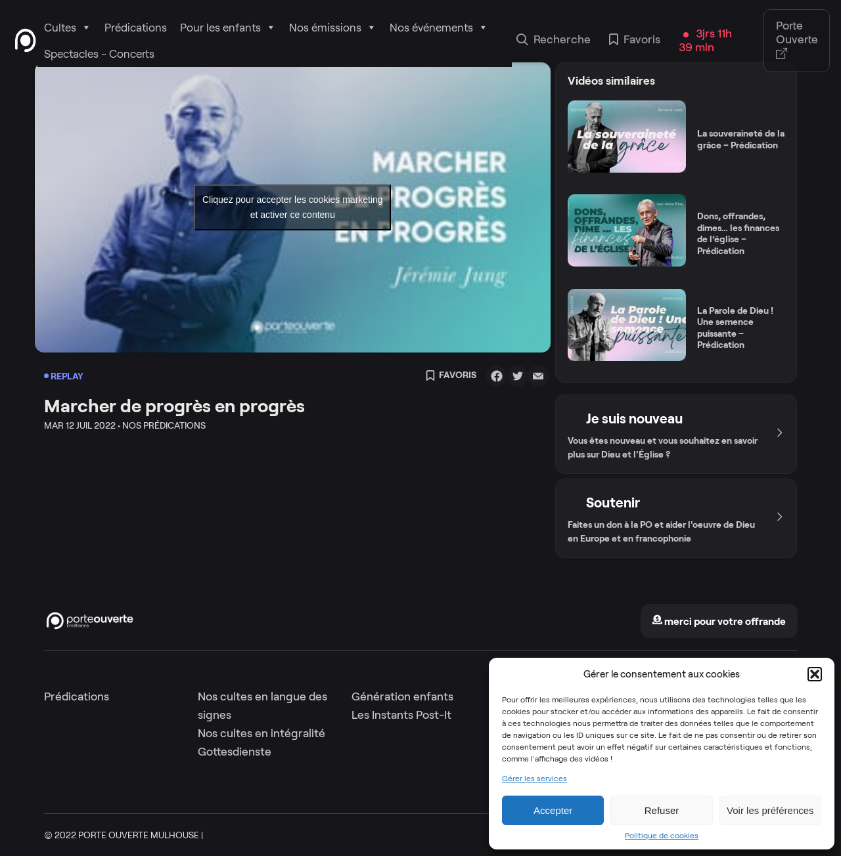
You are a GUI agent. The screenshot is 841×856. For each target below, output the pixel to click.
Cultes (67, 27)
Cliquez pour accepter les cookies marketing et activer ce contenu (292, 207)
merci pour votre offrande (719, 621)
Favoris (634, 41)
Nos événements (439, 27)
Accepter (553, 810)
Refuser (662, 810)
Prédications (135, 27)
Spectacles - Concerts (99, 54)
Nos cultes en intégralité (261, 733)
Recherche (553, 41)
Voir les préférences (770, 810)
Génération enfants (402, 696)
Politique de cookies (661, 836)
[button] (814, 674)
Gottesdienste (234, 751)
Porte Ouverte (797, 40)
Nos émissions (332, 27)
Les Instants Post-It (401, 714)
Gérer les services (534, 778)
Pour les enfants (228, 27)
